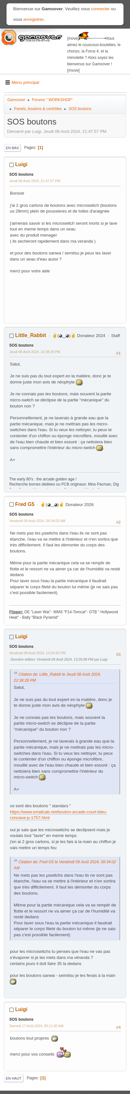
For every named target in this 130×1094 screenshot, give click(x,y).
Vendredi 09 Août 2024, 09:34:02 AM (37, 521)
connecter (100, 8)
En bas (12, 148)
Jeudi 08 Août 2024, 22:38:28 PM (34, 352)
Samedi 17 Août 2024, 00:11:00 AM (36, 1026)
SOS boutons (21, 174)
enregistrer (33, 19)
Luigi (21, 164)
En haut (13, 1078)
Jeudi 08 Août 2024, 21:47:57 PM (34, 181)
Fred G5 (24, 504)
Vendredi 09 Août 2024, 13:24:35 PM (37, 653)
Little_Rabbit (30, 335)
